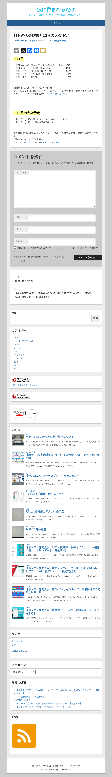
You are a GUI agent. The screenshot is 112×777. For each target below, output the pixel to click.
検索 (14, 313)
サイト (19, 241)
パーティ (18, 348)
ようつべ (16, 644)
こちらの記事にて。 (58, 94)
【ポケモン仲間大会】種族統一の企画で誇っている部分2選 (42, 707)
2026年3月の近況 (22, 700)
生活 (16, 368)
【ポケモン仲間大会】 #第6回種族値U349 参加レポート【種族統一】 (48, 703)
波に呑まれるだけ (56, 9)
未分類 (17, 365)
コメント (21, 172)
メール (19, 229)
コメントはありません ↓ (57, 40)
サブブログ (17, 641)
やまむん (34, 40)
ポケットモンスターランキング (25, 385)
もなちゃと (19, 355)
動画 (16, 361)
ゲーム (27, 142)
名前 (18, 217)
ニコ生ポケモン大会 (23, 341)
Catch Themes (65, 770)
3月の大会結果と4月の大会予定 (29, 696)
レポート (18, 358)
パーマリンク (53, 142)
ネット (17, 344)
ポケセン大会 (20, 351)
